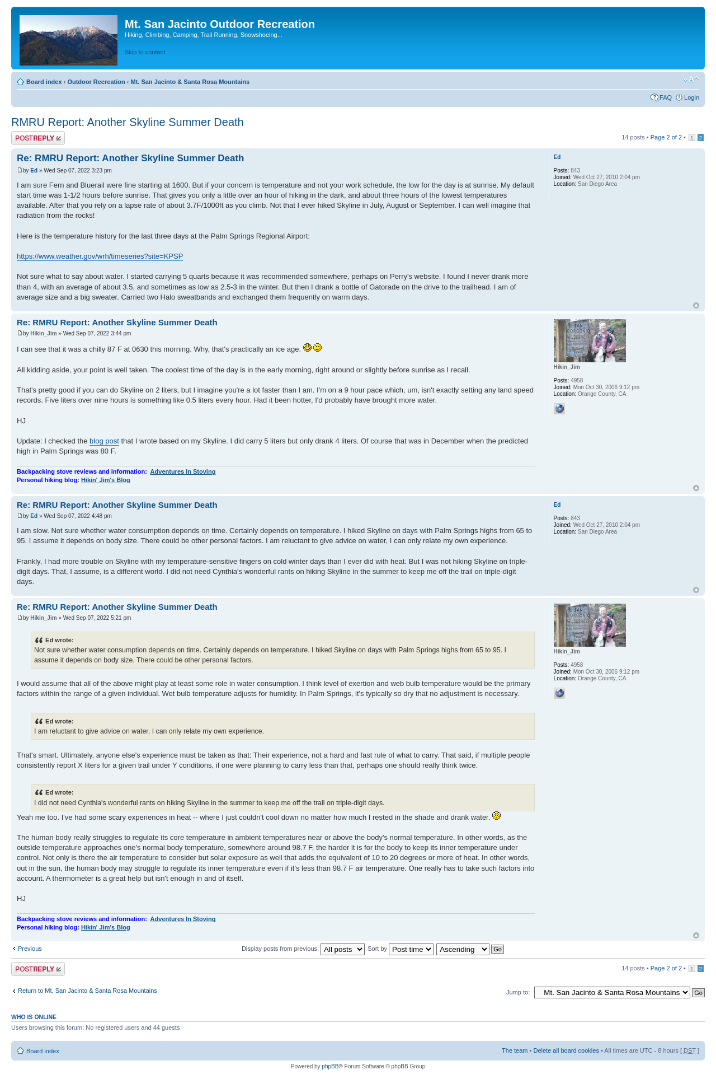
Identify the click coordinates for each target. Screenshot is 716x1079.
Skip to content (145, 52)
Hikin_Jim (43, 333)
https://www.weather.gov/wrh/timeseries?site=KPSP (100, 256)
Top (696, 305)
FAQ (666, 97)
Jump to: (518, 992)
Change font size (691, 79)
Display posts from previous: (303, 948)
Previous (30, 948)
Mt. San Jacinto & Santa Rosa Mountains (189, 81)
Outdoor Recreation (96, 81)
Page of (666, 137)
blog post (104, 441)
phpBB (330, 1066)
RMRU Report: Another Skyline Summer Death (127, 122)
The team (514, 1050)
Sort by (401, 948)
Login (691, 97)
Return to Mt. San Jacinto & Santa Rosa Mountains (87, 990)
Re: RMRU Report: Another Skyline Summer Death (130, 158)
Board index (44, 81)
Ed (33, 170)
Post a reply (38, 138)
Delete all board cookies (566, 1050)
